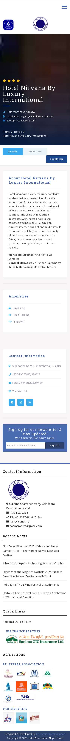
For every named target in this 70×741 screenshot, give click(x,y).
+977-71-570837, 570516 (21, 112)
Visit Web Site (20, 391)
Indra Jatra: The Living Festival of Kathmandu (31, 584)
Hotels (18, 131)
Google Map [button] (56, 159)
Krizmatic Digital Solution (50, 734)
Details (12, 151)
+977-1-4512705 (20, 517)
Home (6, 131)
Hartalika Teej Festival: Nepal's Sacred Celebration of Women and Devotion (34, 595)
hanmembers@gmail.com (26, 526)
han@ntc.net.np (19, 521)
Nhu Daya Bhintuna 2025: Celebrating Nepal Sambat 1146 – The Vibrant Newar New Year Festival (31, 550)
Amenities (35, 151)
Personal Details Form (17, 621)
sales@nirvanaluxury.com (21, 120)
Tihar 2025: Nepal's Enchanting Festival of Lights (34, 563)
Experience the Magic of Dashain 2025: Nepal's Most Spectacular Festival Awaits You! (32, 574)
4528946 (36, 517)
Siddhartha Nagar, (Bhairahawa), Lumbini (30, 116)
